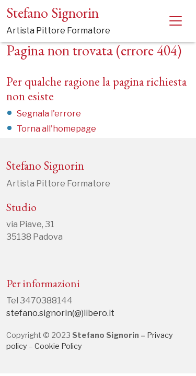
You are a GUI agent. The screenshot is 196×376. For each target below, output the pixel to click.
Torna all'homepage (56, 129)
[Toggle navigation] (176, 21)
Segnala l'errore (49, 114)
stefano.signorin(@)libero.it (60, 313)
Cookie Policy (58, 346)
